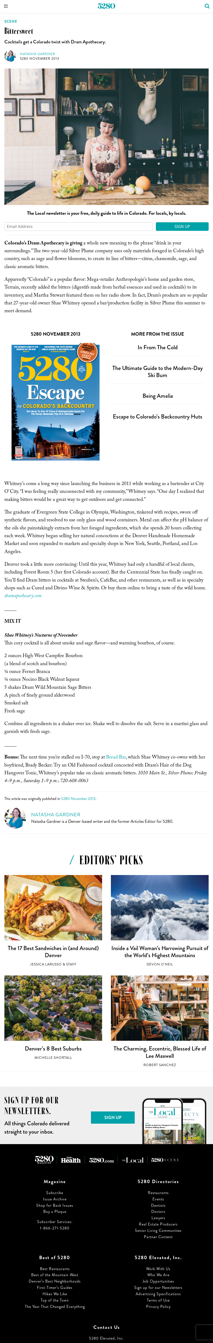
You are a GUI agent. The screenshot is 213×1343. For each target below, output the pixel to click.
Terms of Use (158, 1300)
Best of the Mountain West (54, 1275)
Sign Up (182, 226)
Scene (10, 21)
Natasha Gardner (37, 54)
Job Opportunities (158, 1281)
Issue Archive (55, 1199)
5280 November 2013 (39, 58)
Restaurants (158, 1193)
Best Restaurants (55, 1269)
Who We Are (158, 1275)
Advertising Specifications (158, 1294)
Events (158, 1199)
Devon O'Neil (160, 964)
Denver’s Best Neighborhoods (55, 1281)
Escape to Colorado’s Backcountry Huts (157, 416)
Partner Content (158, 1237)
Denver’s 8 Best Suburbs (53, 1048)
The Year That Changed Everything (55, 1306)
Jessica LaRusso (46, 964)
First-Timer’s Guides (54, 1287)
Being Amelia (157, 396)
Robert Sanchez (159, 1065)
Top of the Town (55, 1300)
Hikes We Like (55, 1294)
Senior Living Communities (158, 1230)
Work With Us (158, 1269)
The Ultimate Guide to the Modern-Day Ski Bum (157, 372)
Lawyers (158, 1218)
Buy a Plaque (54, 1211)
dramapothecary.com (23, 596)
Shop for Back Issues (54, 1205)
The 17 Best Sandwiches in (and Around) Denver (53, 952)
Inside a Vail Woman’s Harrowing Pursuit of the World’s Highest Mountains (159, 952)
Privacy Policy (158, 1306)
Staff (71, 964)
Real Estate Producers (158, 1224)
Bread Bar (116, 758)
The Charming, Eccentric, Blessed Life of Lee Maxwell (160, 1052)
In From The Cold (158, 347)
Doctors (158, 1211)
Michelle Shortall (53, 1057)
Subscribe (54, 1193)
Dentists (158, 1205)
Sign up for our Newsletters (158, 1287)
